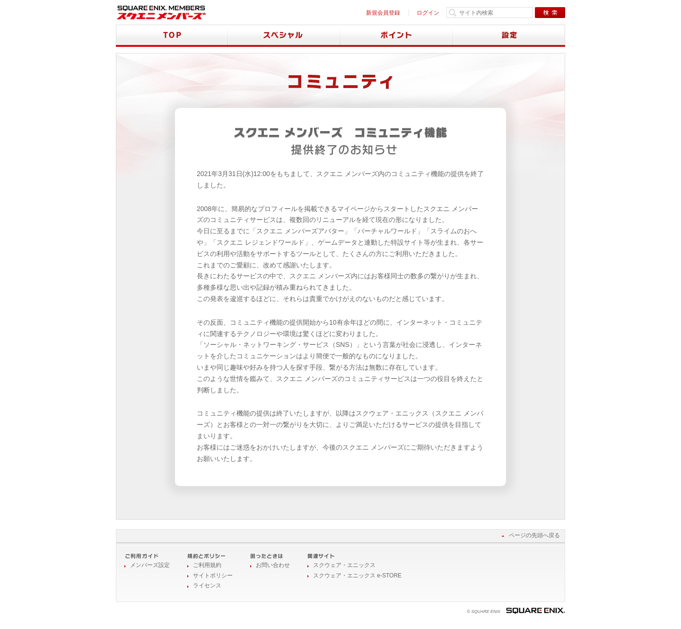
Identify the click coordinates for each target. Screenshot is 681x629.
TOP (172, 36)
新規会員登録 (383, 12)
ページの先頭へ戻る (534, 535)
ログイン (428, 12)
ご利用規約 (207, 565)
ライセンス (207, 585)
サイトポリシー (213, 575)
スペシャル (284, 36)
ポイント (396, 36)
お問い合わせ (273, 565)
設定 (509, 36)
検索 (550, 12)
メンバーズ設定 (150, 565)
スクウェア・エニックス (344, 565)
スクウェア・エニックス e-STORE (357, 575)
